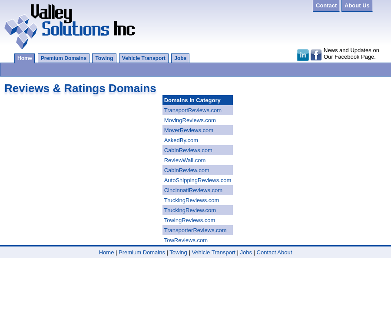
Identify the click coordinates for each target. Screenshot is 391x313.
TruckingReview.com (190, 210)
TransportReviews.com (193, 110)
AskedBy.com (181, 140)
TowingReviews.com (189, 220)
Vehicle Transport (144, 58)
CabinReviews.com (188, 150)
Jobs (180, 58)
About (284, 252)
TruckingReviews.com (191, 200)
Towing (104, 58)
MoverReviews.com (188, 130)
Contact (266, 252)
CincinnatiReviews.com (193, 190)
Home (24, 58)
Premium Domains (63, 58)
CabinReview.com (186, 170)
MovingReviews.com (190, 120)
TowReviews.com (186, 240)
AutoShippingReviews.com (198, 180)
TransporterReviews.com (195, 230)
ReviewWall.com (185, 160)
